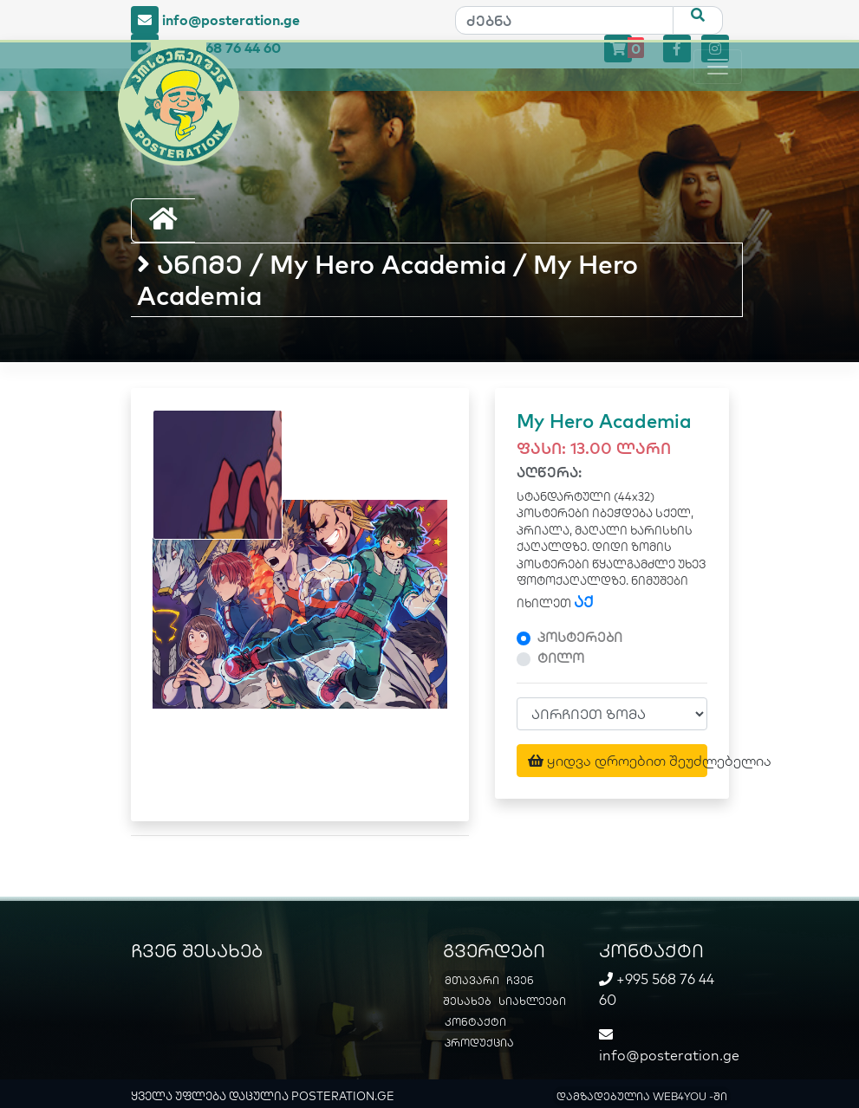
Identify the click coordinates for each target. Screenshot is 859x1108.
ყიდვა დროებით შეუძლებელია (617, 760)
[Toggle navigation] (717, 66)
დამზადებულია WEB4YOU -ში (641, 1096)
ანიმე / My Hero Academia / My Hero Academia (387, 280)
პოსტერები (579, 637)
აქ (584, 602)
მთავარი (472, 980)
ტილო (560, 658)
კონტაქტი (475, 1021)
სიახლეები (532, 1001)
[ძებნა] (564, 20)
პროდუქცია (479, 1042)
